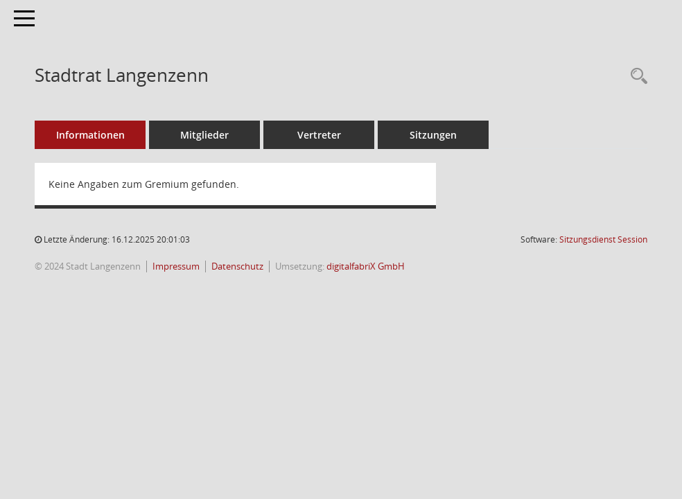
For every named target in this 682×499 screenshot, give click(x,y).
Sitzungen (433, 134)
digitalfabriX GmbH (365, 266)
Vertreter (319, 134)
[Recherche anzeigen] (635, 76)
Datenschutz (237, 266)
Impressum (176, 266)
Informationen (90, 134)
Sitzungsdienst (603, 239)
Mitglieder (204, 134)
